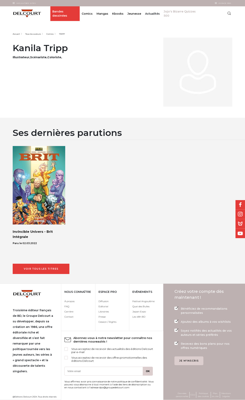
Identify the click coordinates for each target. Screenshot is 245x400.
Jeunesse (134, 13)
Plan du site (215, 395)
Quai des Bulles (140, 306)
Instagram (240, 214)
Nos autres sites (26, 3)
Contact (69, 316)
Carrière (68, 311)
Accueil (16, 34)
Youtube (240, 233)
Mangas (102, 13)
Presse (102, 316)
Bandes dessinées (59, 13)
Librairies (104, 311)
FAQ (66, 306)
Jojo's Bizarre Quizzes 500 (180, 13)
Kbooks (117, 13)
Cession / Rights (107, 321)
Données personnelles (182, 395)
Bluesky (240, 224)
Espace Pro (225, 3)
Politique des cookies (203, 395)
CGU (192, 394)
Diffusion (104, 301)
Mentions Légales (226, 395)
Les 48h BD (138, 316)
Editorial (103, 306)
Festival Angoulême (143, 301)
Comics (87, 13)
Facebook (240, 205)
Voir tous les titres (41, 268)
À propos (69, 301)
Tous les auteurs (33, 34)
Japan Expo (139, 311)
